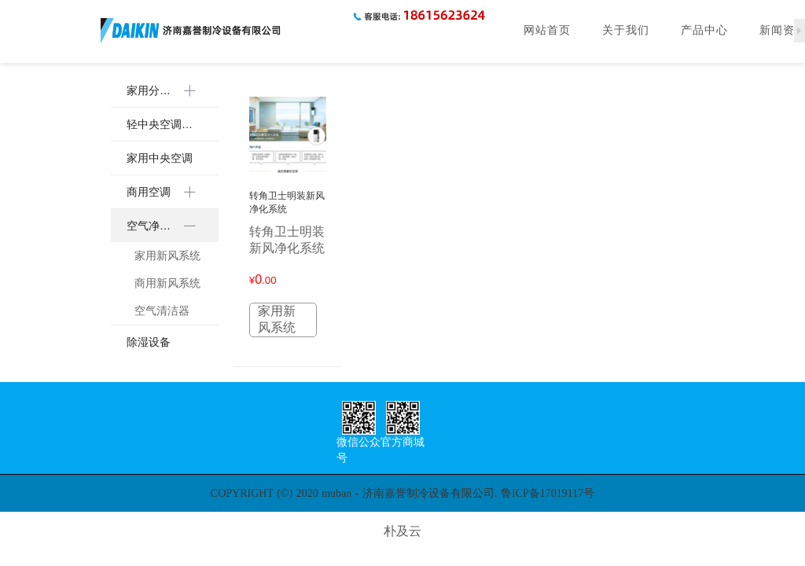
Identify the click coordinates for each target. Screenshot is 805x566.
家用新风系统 (167, 255)
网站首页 (547, 30)
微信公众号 (358, 450)
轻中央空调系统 (165, 124)
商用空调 (149, 192)
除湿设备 (149, 342)
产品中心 (704, 30)
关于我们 (625, 30)
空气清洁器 (161, 310)
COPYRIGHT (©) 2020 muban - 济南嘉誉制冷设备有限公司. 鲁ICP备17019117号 (402, 493)
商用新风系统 (167, 283)
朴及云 (402, 531)
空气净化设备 (153, 225)
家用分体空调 (153, 90)
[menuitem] (165, 91)
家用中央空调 (160, 158)
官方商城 (402, 442)
